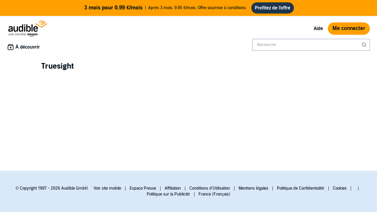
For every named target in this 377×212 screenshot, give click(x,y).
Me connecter (349, 28)
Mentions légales (253, 188)
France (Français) (214, 194)
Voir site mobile (107, 188)
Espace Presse (143, 188)
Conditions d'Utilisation (209, 188)
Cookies (340, 188)
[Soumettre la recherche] (364, 45)
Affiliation (173, 188)
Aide (318, 29)
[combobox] (311, 45)
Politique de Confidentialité (300, 188)
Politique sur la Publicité (168, 194)
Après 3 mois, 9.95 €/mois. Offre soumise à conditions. (165, 8)
